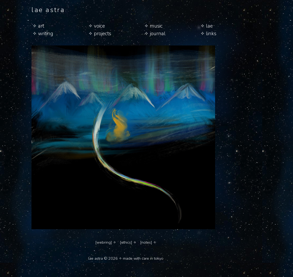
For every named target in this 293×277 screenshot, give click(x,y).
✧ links (208, 33)
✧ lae (206, 26)
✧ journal (155, 33)
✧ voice (96, 26)
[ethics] (126, 242)
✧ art (38, 26)
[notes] (146, 242)
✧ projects (99, 33)
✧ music (153, 26)
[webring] (103, 242)
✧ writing (43, 33)
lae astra (48, 9)
